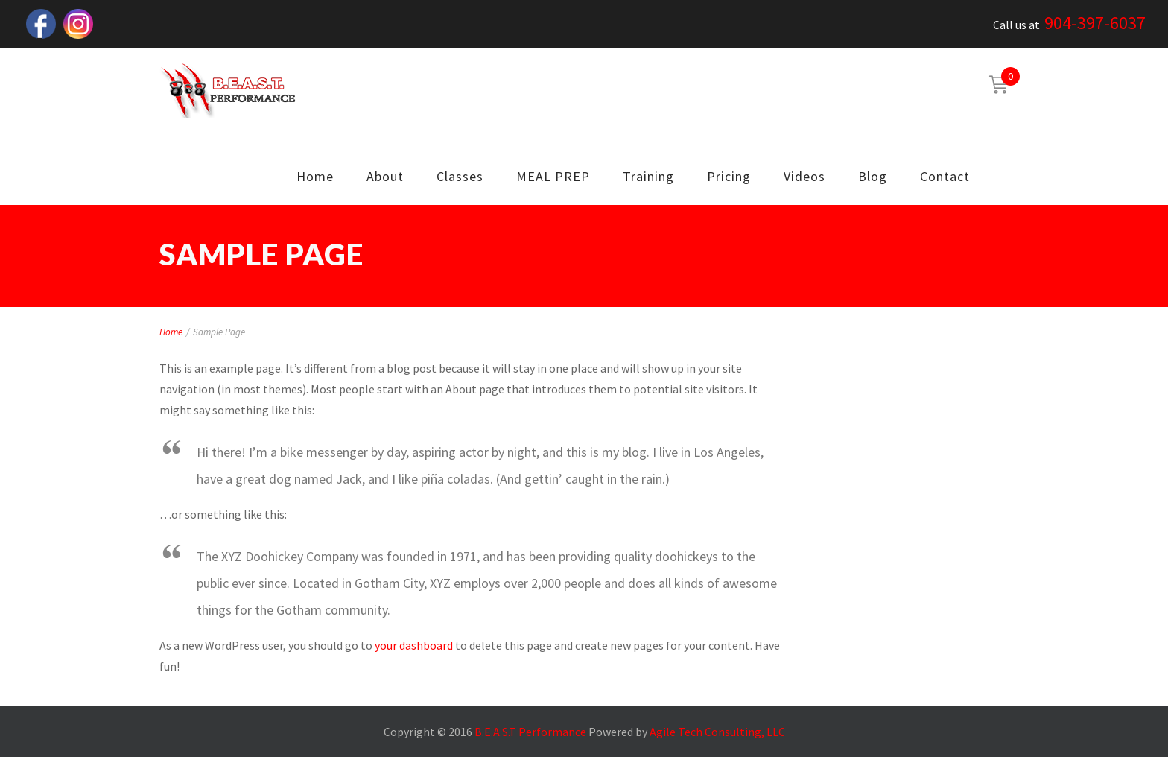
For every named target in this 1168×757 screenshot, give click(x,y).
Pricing (729, 176)
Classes (460, 176)
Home (315, 176)
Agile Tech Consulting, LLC (717, 731)
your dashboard (414, 645)
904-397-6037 (1095, 22)
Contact (945, 176)
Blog (872, 176)
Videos (804, 176)
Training (648, 176)
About (385, 176)
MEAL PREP (553, 176)
